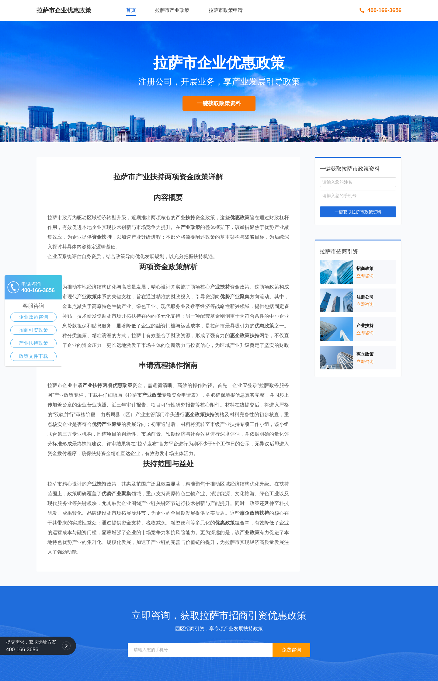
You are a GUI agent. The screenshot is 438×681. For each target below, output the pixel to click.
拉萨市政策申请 (226, 10)
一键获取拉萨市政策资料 (358, 211)
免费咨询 (291, 649)
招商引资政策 (33, 330)
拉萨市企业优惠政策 (63, 10)
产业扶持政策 (33, 343)
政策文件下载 (33, 356)
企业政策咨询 (33, 317)
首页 (131, 10)
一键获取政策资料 (219, 103)
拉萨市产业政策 (172, 10)
